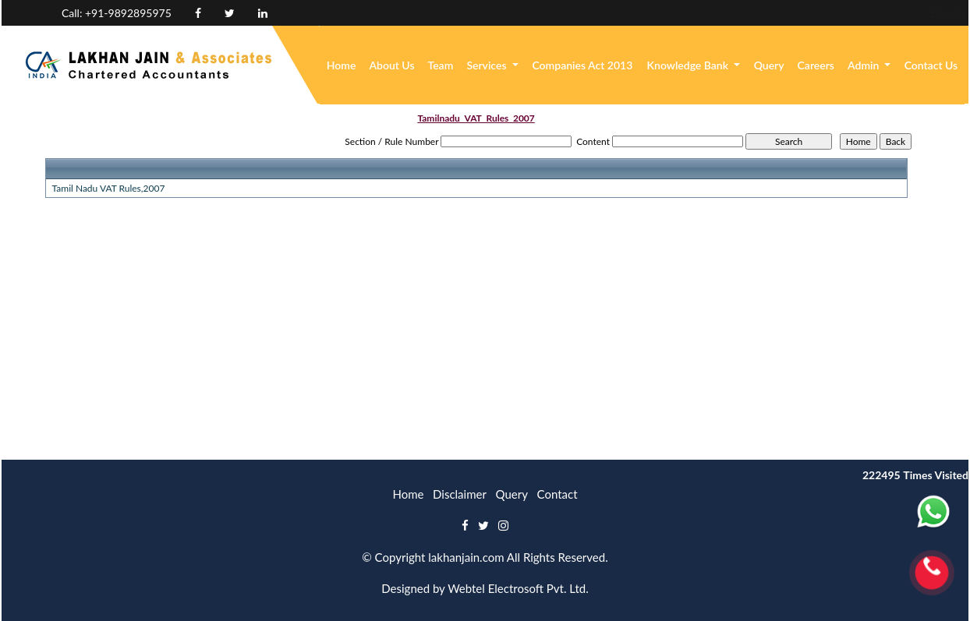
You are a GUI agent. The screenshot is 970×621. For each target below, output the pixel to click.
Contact (557, 494)
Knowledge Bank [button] (689, 65)
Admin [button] (865, 65)
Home (341, 65)
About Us (391, 65)
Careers (816, 65)
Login (896, 12)
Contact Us (931, 65)
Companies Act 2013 (582, 65)
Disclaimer (460, 494)
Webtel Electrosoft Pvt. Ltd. (518, 588)
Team (441, 65)
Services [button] (487, 65)
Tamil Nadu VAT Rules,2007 (108, 188)
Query (769, 65)
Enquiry (841, 12)
